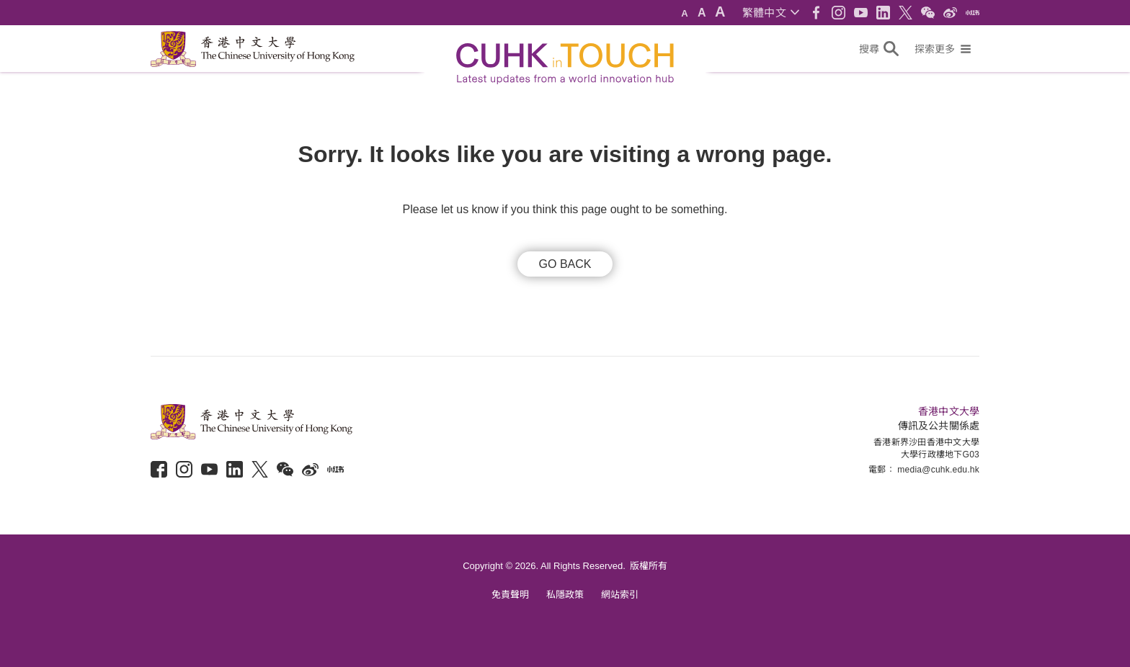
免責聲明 (510, 594)
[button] (770, 12)
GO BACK (565, 264)
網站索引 (620, 594)
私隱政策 (565, 594)
